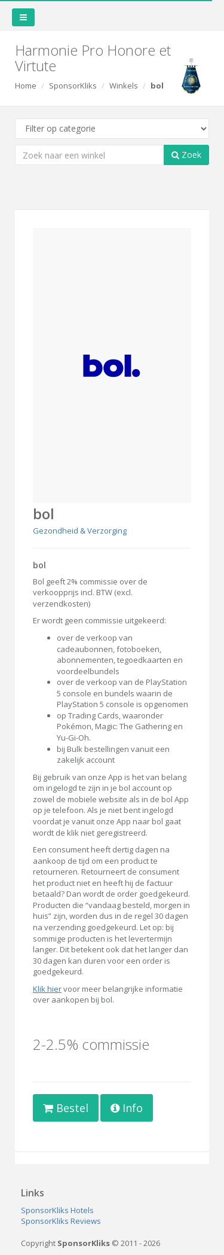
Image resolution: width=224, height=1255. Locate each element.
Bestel (65, 1108)
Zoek (186, 154)
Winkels (123, 85)
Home (25, 85)
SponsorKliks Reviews (61, 1221)
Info (127, 1108)
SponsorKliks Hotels (57, 1210)
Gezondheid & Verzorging (80, 530)
